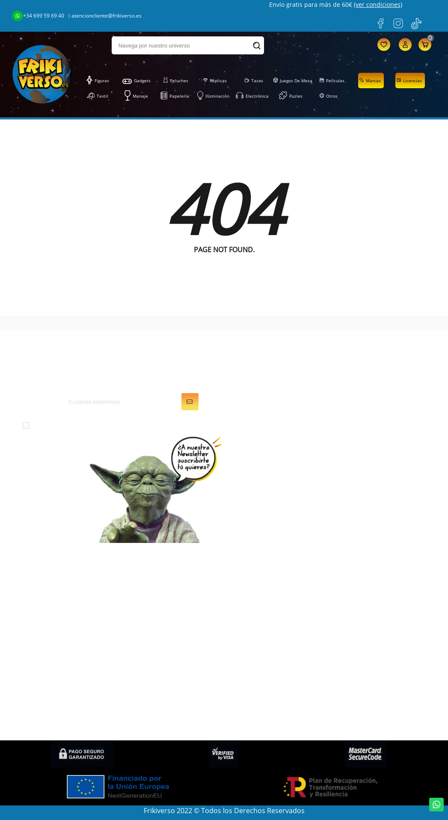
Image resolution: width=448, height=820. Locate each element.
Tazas (254, 80)
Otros (329, 96)
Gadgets (136, 80)
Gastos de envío (363, 614)
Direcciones (250, 614)
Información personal (265, 578)
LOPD (346, 578)
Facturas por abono (262, 602)
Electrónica (252, 96)
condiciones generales (102, 424)
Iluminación (213, 96)
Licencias (409, 80)
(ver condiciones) (378, 4)
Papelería (174, 96)
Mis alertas (248, 638)
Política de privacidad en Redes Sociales (376, 703)
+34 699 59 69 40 (38, 16)
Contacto (351, 686)
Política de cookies (366, 638)
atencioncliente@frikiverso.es (105, 15)
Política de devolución (372, 662)
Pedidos (244, 590)
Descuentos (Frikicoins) (374, 626)
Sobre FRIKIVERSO (366, 602)
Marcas (370, 80)
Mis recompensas (259, 650)
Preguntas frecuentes (371, 650)
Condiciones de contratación (383, 720)
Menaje (136, 96)
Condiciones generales (373, 590)
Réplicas (215, 80)
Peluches (175, 80)
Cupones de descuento (268, 626)
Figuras (97, 80)
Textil (97, 96)
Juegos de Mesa (292, 80)
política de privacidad (186, 424)
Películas (332, 80)
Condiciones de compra (375, 674)
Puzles (291, 96)
